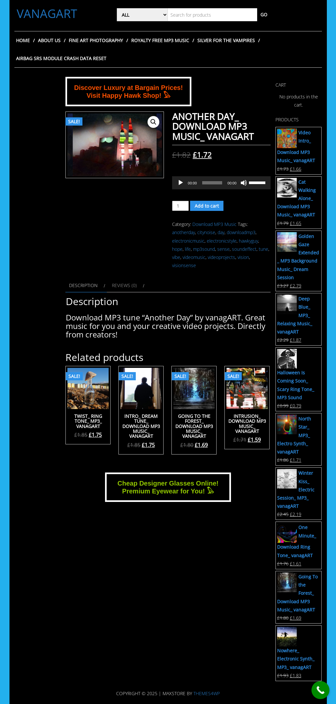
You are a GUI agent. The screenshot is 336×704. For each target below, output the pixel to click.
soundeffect (244, 249)
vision (243, 257)
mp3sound (204, 249)
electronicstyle (222, 241)
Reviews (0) (124, 285)
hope (177, 249)
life (188, 249)
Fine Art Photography (96, 40)
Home (23, 40)
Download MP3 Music (214, 224)
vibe (176, 257)
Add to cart (207, 206)
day (221, 232)
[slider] (212, 182)
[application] (221, 182)
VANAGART (47, 14)
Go (263, 14)
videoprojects (221, 257)
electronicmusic (188, 241)
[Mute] (243, 183)
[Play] (180, 183)
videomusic (194, 257)
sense (223, 249)
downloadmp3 (241, 232)
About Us (49, 40)
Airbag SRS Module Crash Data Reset (61, 58)
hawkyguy (248, 241)
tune (263, 249)
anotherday (183, 232)
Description (83, 285)
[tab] (86, 285)
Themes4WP (206, 693)
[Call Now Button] (320, 690)
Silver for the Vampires (226, 40)
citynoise (206, 232)
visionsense (184, 265)
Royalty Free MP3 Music (160, 40)
